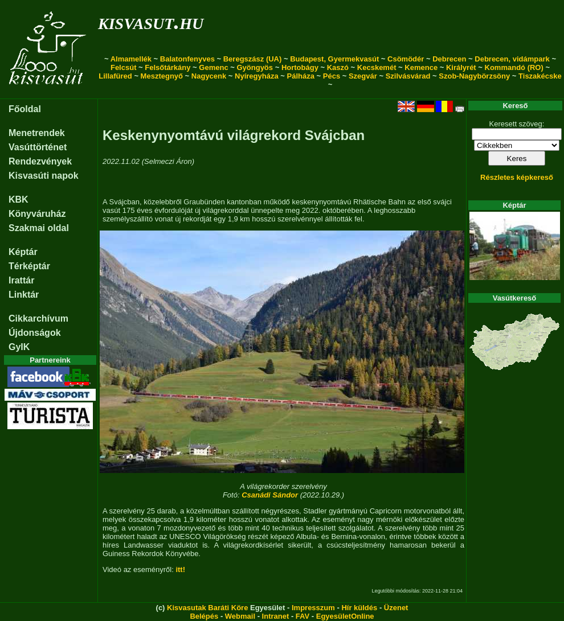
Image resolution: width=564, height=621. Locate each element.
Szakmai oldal (39, 228)
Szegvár (363, 76)
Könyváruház (37, 214)
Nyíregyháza (257, 76)
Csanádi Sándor (270, 495)
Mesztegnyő (162, 76)
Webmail (240, 616)
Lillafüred (115, 76)
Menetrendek (37, 133)
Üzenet (396, 607)
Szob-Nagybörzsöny (474, 76)
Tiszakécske (540, 76)
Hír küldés (359, 607)
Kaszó (338, 67)
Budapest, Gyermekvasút (334, 59)
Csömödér (405, 59)
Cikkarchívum (38, 318)
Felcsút (124, 67)
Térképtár (29, 266)
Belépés (204, 616)
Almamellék (131, 59)
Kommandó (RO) (514, 67)
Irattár (21, 280)
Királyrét (461, 67)
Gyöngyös (254, 67)
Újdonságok (35, 333)
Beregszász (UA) (252, 59)
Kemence (421, 67)
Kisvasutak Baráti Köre (207, 607)
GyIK (19, 347)
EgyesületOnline (345, 616)
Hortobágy (299, 67)
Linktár (24, 294)
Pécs (331, 76)
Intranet (275, 616)
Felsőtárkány (167, 67)
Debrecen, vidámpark (512, 59)
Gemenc (213, 67)
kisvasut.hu (150, 21)
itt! (180, 569)
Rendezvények (40, 161)
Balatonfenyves (187, 59)
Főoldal (25, 109)
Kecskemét (377, 67)
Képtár (23, 252)
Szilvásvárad (408, 76)
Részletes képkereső (516, 177)
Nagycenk (208, 76)
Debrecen (449, 59)
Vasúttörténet (38, 147)
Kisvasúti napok (44, 175)
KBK (18, 199)
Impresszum (313, 607)
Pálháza (300, 76)
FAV (302, 616)
